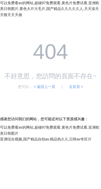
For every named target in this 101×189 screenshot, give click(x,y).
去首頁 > (76, 87)
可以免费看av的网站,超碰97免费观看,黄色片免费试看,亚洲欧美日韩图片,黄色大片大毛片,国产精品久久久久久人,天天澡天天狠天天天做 (49, 9)
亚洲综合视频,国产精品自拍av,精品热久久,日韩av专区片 (46, 139)
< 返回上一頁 (44, 87)
